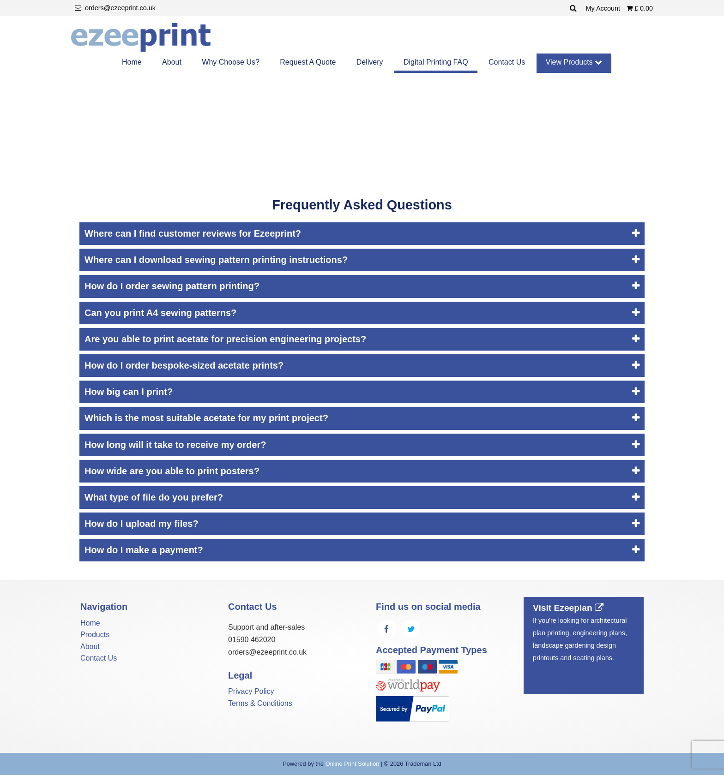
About (171, 62)
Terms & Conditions (260, 703)
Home (132, 62)
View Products (574, 62)
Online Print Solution (353, 763)
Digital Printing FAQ (436, 62)
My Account (604, 8)
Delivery (369, 62)
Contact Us (507, 62)
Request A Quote (308, 62)
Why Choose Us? (230, 62)
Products (94, 634)
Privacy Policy (251, 691)
